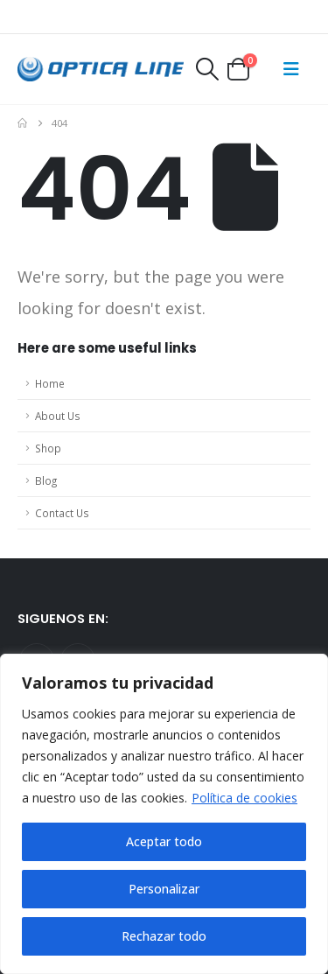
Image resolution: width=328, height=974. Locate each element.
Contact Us (62, 513)
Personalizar (164, 888)
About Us (57, 416)
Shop (48, 448)
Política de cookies (244, 797)
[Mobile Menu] (291, 69)
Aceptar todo (164, 841)
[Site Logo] (100, 69)
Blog (46, 480)
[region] (164, 814)
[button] (206, 69)
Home (50, 383)
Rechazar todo (164, 936)
